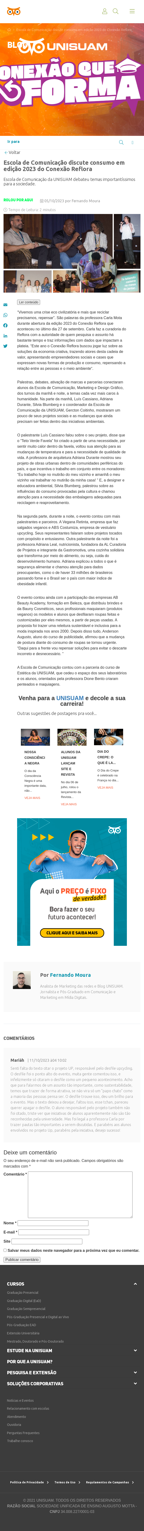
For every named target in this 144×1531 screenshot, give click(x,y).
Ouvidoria (14, 1425)
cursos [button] (15, 1284)
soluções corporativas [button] (35, 1383)
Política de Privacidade (29, 1482)
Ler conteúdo (28, 302)
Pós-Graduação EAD (21, 1325)
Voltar (12, 152)
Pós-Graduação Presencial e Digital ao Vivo (38, 1317)
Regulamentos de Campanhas (110, 1482)
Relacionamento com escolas (28, 1408)
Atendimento (16, 1417)
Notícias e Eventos (20, 1400)
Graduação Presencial (22, 1292)
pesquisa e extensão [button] (31, 1372)
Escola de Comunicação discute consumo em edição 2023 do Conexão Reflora (74, 30)
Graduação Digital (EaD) (24, 1301)
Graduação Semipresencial (26, 1309)
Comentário (15, 1174)
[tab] (72, 1284)
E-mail (10, 1232)
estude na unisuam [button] (29, 1350)
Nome (10, 1223)
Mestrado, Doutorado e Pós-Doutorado (35, 1341)
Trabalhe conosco (20, 1441)
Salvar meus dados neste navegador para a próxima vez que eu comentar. (73, 1250)
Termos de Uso (67, 1482)
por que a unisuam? (30, 1361)
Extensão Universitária (23, 1333)
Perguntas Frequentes (23, 1433)
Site (7, 1241)
